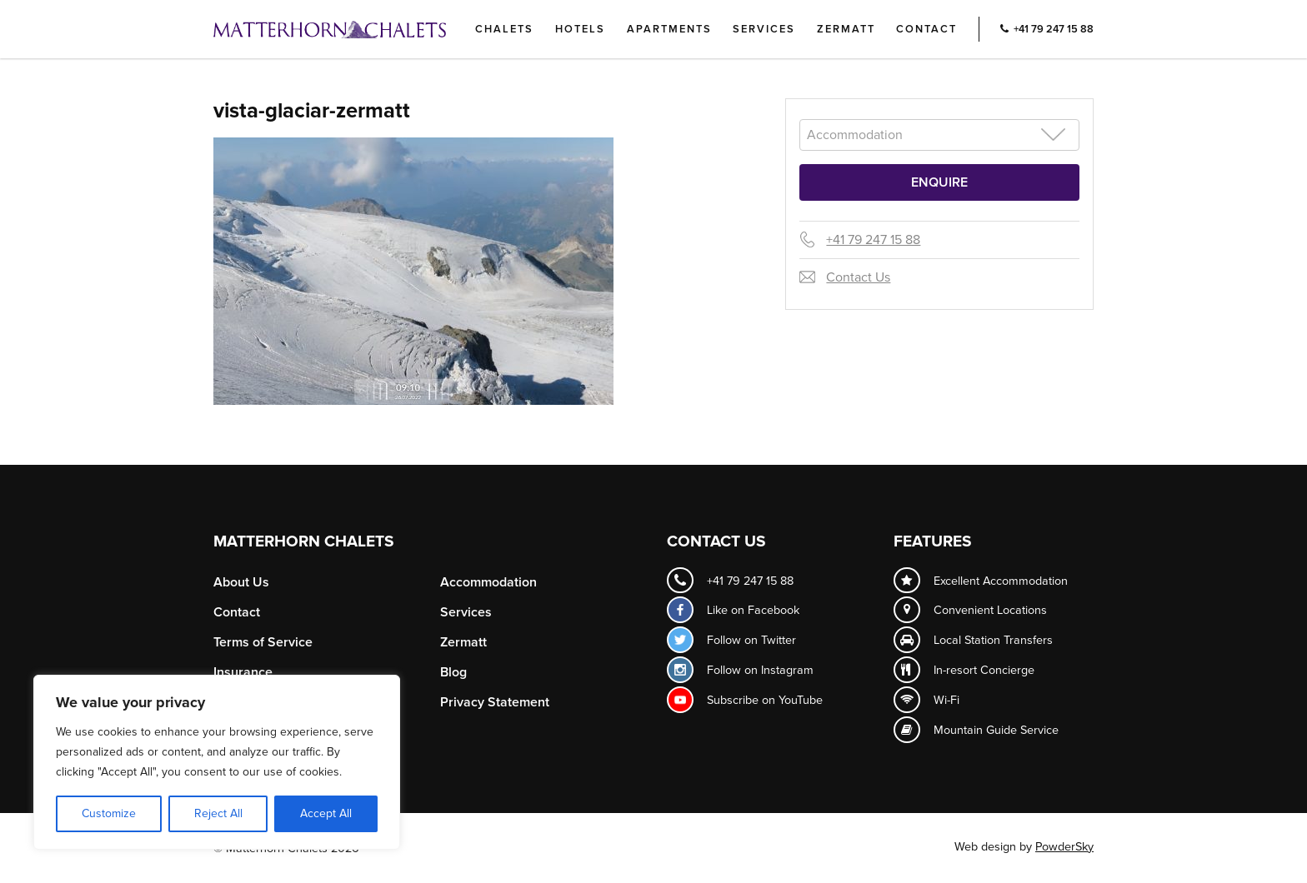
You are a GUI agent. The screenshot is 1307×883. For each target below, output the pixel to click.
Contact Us (858, 277)
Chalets (504, 29)
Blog (453, 672)
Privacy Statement (494, 702)
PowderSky (1064, 847)
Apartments (669, 29)
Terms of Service (263, 642)
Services (764, 29)
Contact (926, 29)
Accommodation (488, 582)
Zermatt (846, 29)
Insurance (243, 672)
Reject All (218, 813)
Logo (357, 29)
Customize (109, 813)
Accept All (326, 813)
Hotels (580, 29)
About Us (241, 582)
